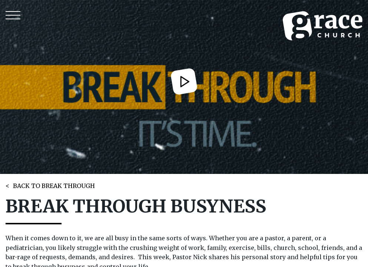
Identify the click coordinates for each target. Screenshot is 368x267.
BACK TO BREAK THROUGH (54, 185)
